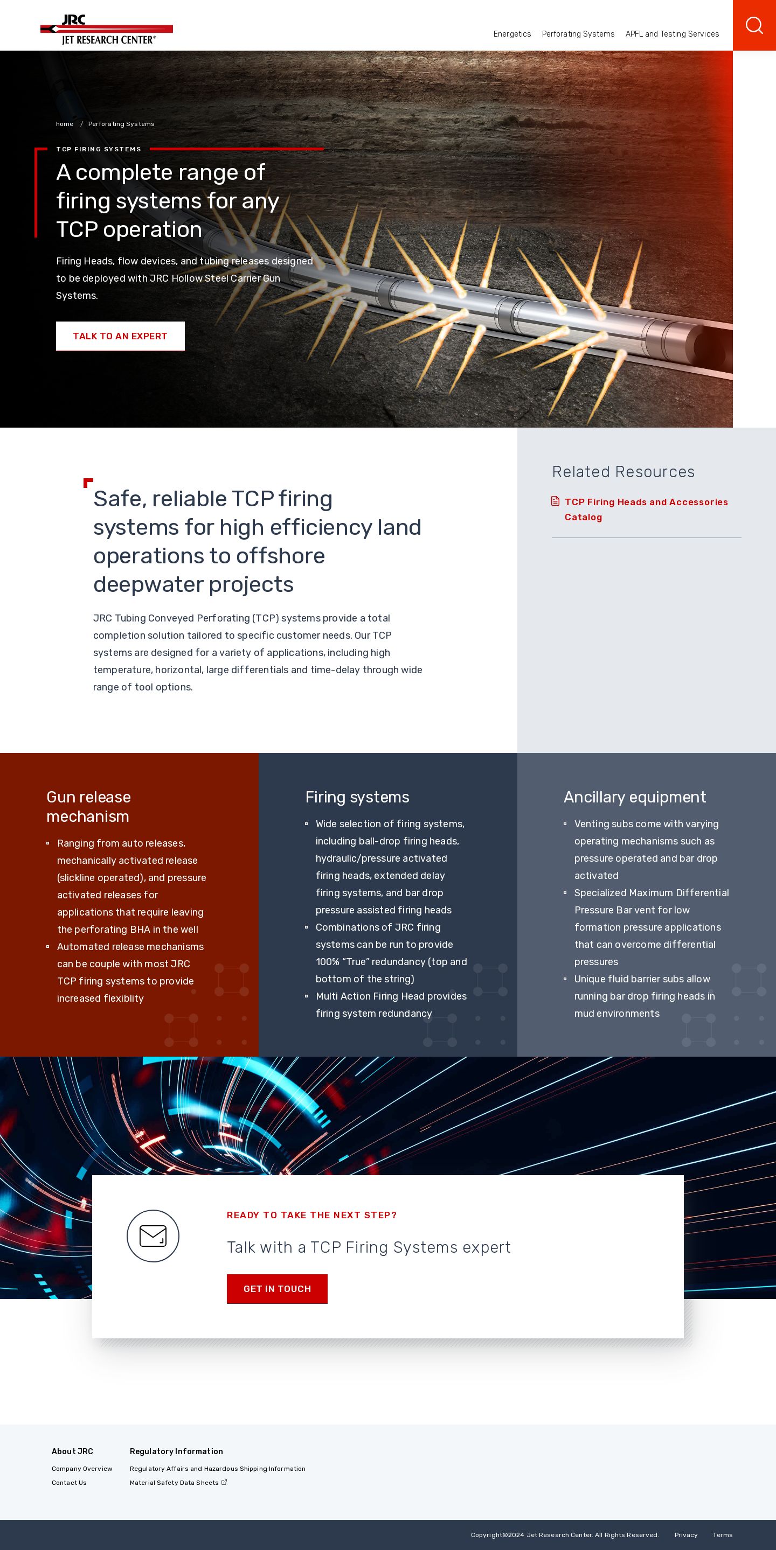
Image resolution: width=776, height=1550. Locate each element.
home (65, 124)
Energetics (512, 34)
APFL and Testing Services (673, 34)
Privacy (686, 1535)
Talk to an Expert (120, 336)
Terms (723, 1535)
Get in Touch (277, 1288)
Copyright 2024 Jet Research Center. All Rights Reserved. (565, 1535)
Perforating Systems (578, 34)
